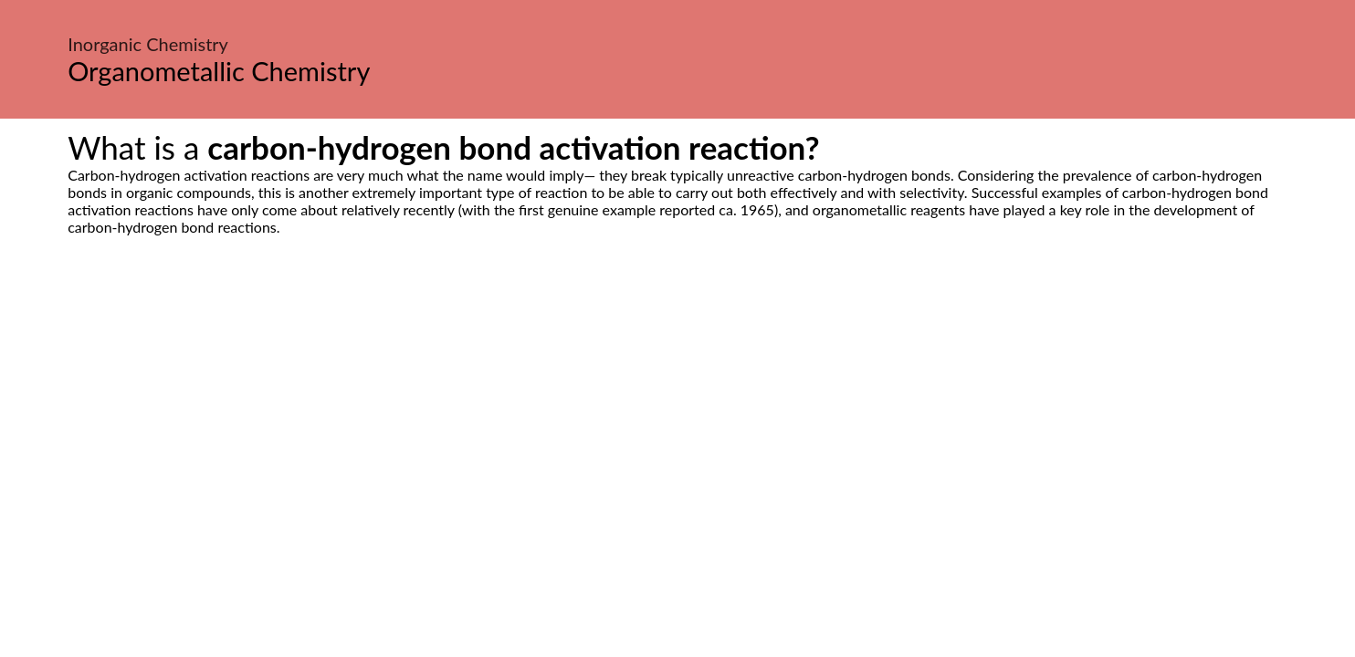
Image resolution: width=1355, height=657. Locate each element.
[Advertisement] (677, 407)
